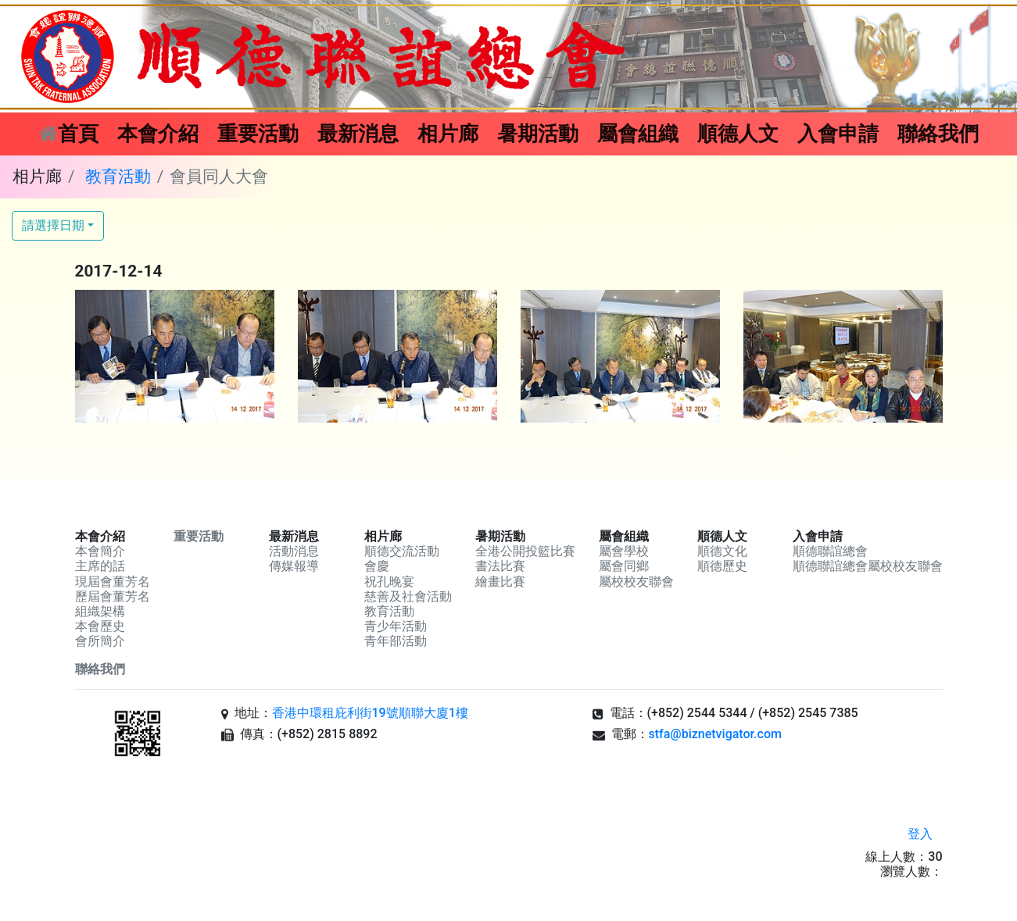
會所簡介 (100, 641)
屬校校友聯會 (636, 581)
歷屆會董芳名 (112, 596)
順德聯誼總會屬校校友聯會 (868, 566)
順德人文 (738, 133)
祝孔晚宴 (389, 581)
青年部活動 (395, 641)
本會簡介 (100, 551)
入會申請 (838, 133)
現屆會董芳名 (112, 581)
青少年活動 (395, 626)
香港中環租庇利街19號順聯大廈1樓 (370, 712)
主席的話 (100, 566)
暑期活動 (537, 133)
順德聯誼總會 (830, 551)
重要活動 (258, 133)
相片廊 (447, 133)
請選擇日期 (53, 225)
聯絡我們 (938, 133)
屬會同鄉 (624, 566)
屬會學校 (624, 551)
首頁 (73, 131)
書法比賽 (500, 566)
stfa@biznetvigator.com (715, 733)
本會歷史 (100, 626)
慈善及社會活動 (408, 596)
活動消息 (294, 551)
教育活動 (118, 176)
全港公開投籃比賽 (525, 551)
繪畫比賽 (500, 581)
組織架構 (100, 611)
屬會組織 (638, 133)
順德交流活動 (401, 551)
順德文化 (722, 551)
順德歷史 (722, 566)
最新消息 (358, 133)
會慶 (376, 566)
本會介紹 (158, 133)
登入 (920, 833)
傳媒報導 (294, 566)
